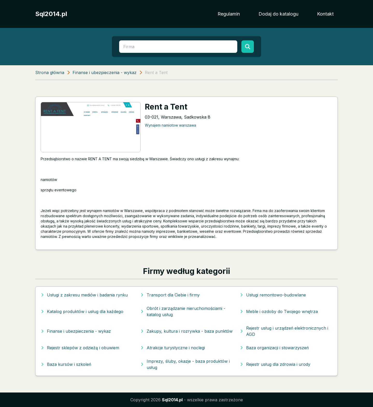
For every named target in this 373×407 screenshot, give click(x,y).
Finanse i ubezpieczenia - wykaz (105, 72)
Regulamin (229, 14)
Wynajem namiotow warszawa (170, 125)
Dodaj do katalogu (278, 14)
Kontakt (325, 14)
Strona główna (49, 72)
